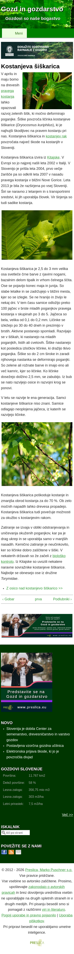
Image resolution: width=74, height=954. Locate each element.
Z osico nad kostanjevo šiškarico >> (34, 588)
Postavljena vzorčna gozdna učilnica (35, 746)
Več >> (67, 815)
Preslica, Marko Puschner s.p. (48, 870)
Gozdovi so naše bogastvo (32, 18)
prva (36, 599)
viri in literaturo (53, 910)
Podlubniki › (62, 599)
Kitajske (53, 157)
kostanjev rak (56, 136)
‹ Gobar (8, 599)
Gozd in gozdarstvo (32, 9)
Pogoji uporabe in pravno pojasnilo (29, 915)
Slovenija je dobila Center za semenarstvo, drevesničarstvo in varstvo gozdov (38, 734)
